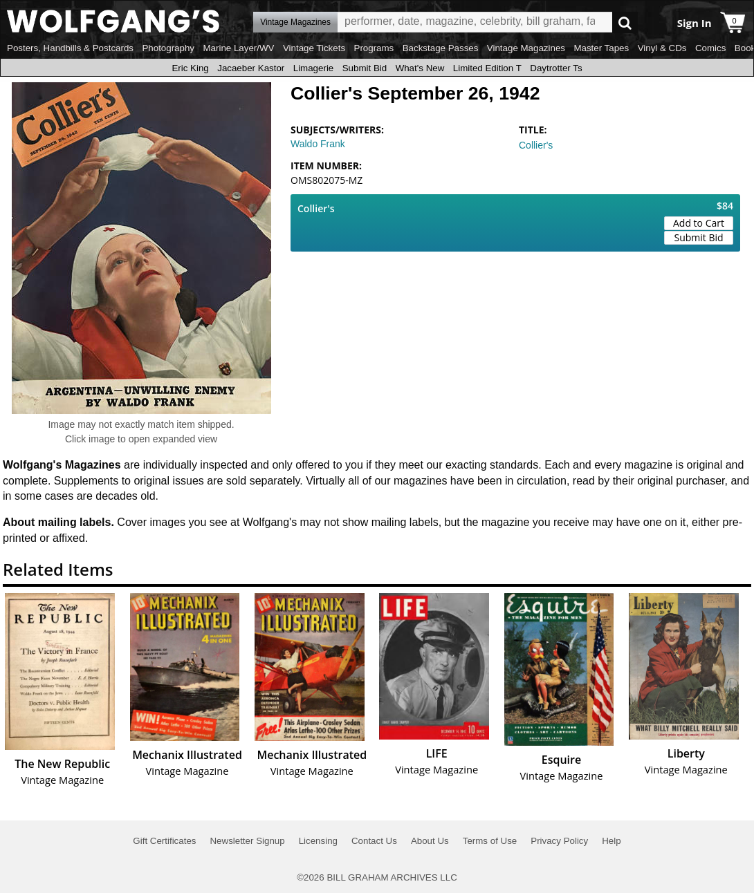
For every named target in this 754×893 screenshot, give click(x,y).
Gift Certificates (164, 841)
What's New (420, 68)
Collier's (536, 145)
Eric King (190, 68)
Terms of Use (490, 841)
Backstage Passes (441, 48)
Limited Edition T (487, 68)
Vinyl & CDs (662, 48)
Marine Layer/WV (238, 48)
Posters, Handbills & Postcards (70, 48)
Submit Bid (364, 68)
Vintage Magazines (526, 48)
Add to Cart (698, 222)
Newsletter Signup (247, 841)
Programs (374, 48)
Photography (168, 48)
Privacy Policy (559, 841)
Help (611, 841)
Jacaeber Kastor (250, 68)
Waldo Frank (318, 143)
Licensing (318, 841)
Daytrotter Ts (556, 68)
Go (625, 22)
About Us (430, 841)
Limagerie (313, 68)
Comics (710, 48)
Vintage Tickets (314, 48)
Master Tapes (601, 48)
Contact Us (374, 841)
